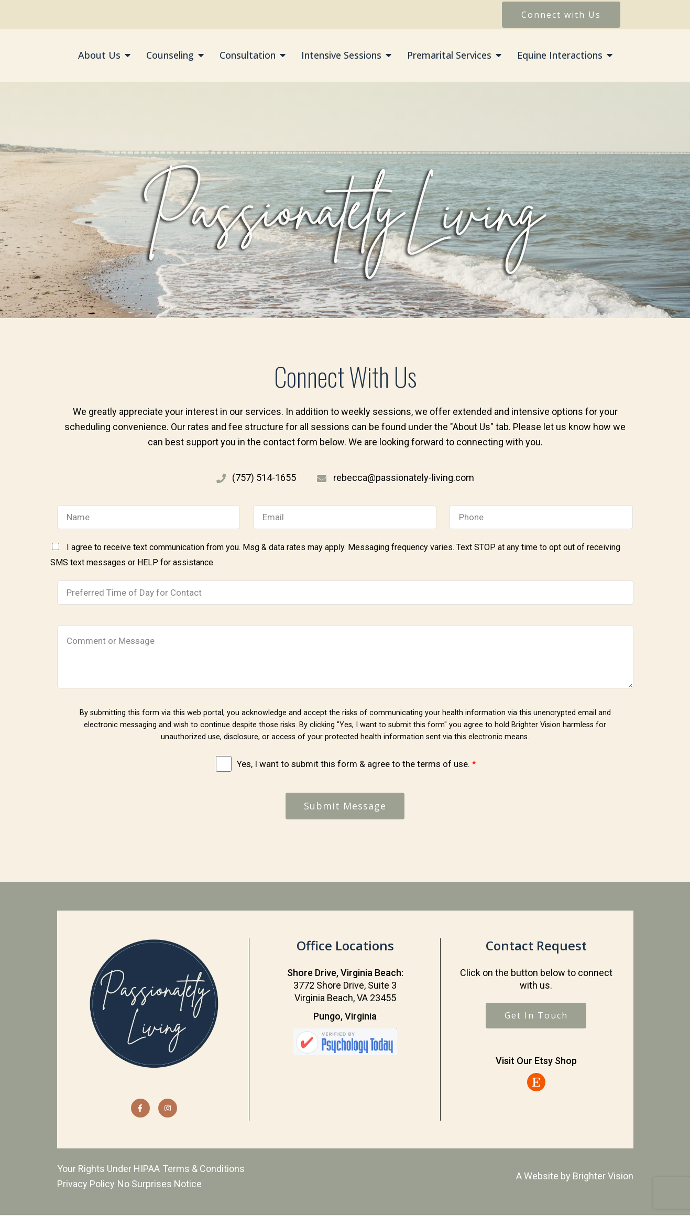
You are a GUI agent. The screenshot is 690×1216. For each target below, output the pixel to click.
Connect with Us (561, 14)
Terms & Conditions (203, 1169)
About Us (99, 55)
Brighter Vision (603, 1176)
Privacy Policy (86, 1184)
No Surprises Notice (159, 1184)
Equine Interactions (560, 55)
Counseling (170, 55)
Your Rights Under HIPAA (108, 1169)
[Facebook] (140, 1108)
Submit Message (345, 806)
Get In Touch (536, 1016)
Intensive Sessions (341, 55)
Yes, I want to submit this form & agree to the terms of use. (356, 764)
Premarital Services (449, 55)
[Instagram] (167, 1108)
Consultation (248, 55)
